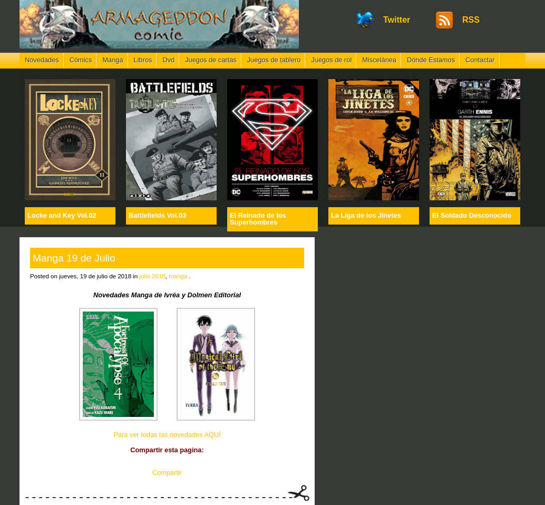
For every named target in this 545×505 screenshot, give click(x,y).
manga (178, 276)
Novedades (42, 60)
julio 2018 (152, 276)
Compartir (167, 473)
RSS (471, 19)
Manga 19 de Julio (74, 258)
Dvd (168, 60)
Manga (112, 60)
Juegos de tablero (274, 60)
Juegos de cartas (210, 60)
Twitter (396, 19)
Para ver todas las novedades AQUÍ (166, 435)
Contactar (479, 60)
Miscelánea (379, 60)
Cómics (81, 60)
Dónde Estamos (431, 60)
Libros (143, 60)
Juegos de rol (331, 60)
